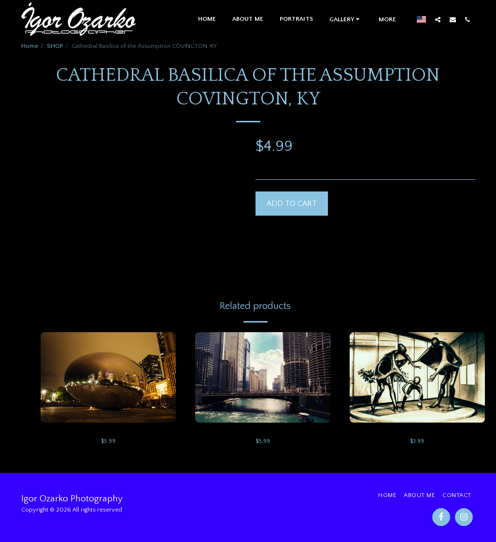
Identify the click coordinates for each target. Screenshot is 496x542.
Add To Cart (292, 203)
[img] (108, 377)
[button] (346, 19)
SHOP (55, 46)
